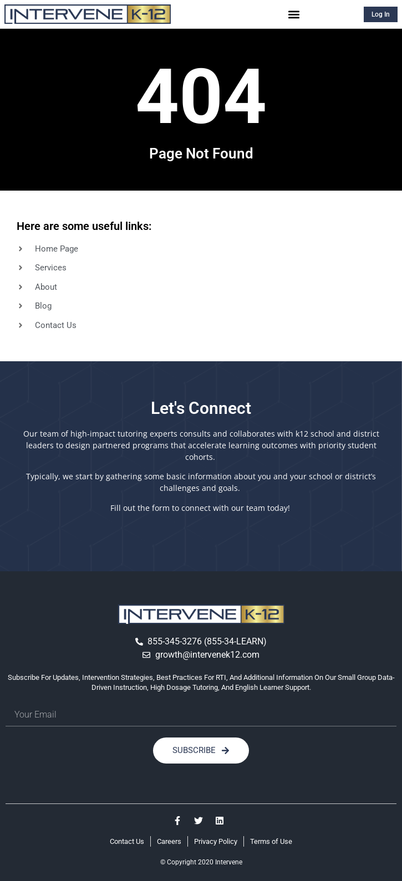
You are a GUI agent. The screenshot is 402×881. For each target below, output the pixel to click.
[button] (294, 14)
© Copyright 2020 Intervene (201, 862)
